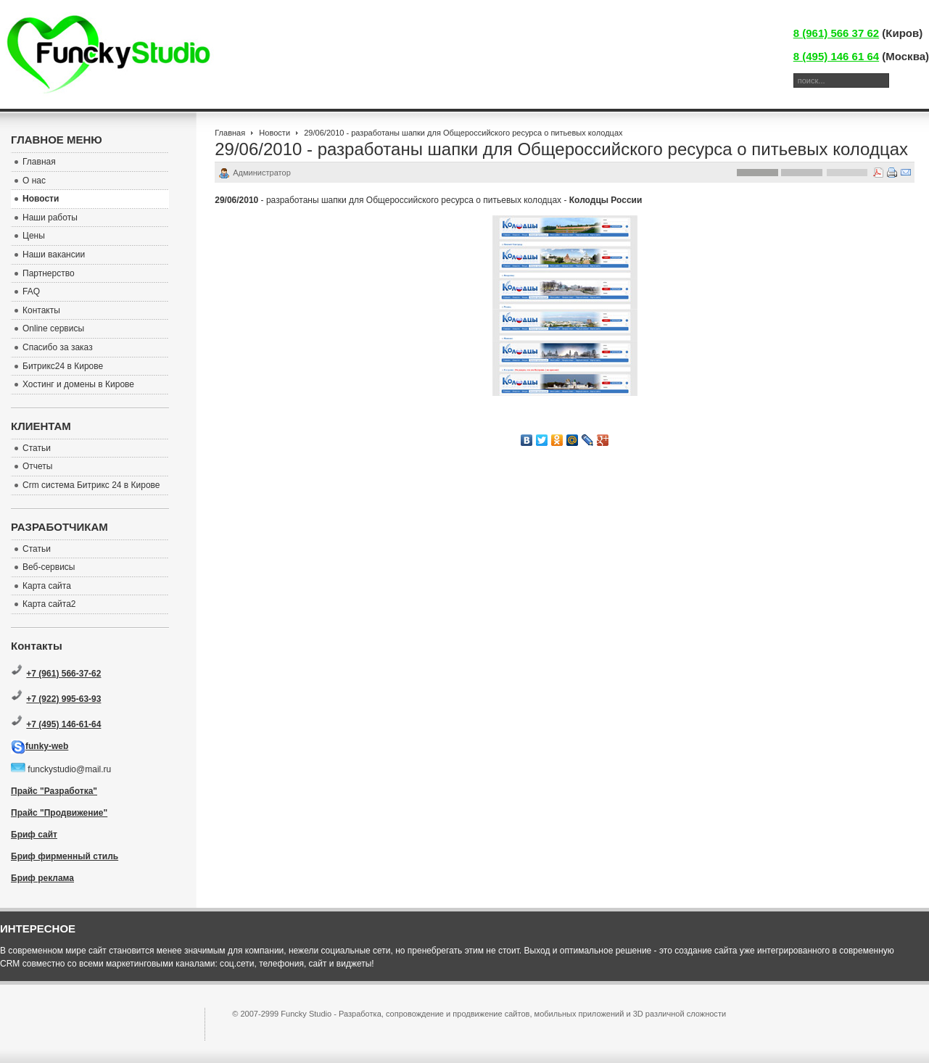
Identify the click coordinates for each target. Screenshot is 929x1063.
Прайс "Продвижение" (59, 813)
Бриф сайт (34, 835)
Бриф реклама (42, 878)
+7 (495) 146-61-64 (63, 724)
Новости (274, 132)
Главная (230, 132)
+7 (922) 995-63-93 (63, 699)
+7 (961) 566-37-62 (63, 674)
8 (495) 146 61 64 (836, 56)
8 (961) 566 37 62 (836, 33)
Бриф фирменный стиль (64, 856)
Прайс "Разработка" (54, 791)
